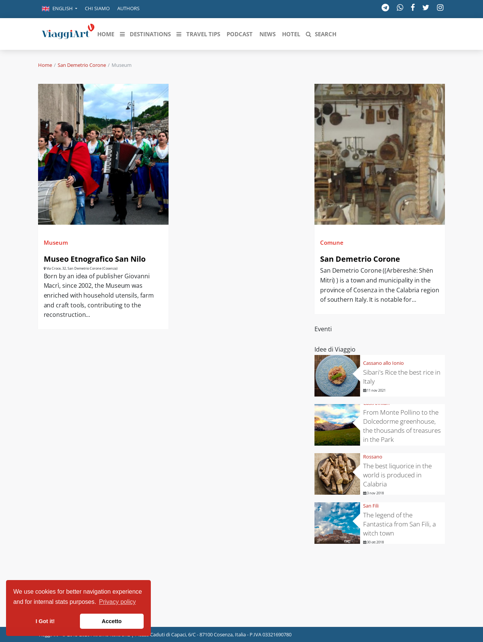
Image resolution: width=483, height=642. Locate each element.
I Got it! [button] (45, 621)
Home (45, 65)
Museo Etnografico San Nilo (95, 259)
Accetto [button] (112, 621)
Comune (331, 242)
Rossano (372, 456)
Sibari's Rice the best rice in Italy (401, 377)
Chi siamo (97, 8)
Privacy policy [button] (117, 602)
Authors (128, 8)
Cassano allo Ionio (383, 363)
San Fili (371, 505)
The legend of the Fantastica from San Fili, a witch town (399, 524)
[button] (59, 9)
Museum (56, 242)
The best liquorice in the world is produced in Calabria (397, 474)
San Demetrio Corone (82, 65)
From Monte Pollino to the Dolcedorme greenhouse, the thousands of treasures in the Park (402, 426)
